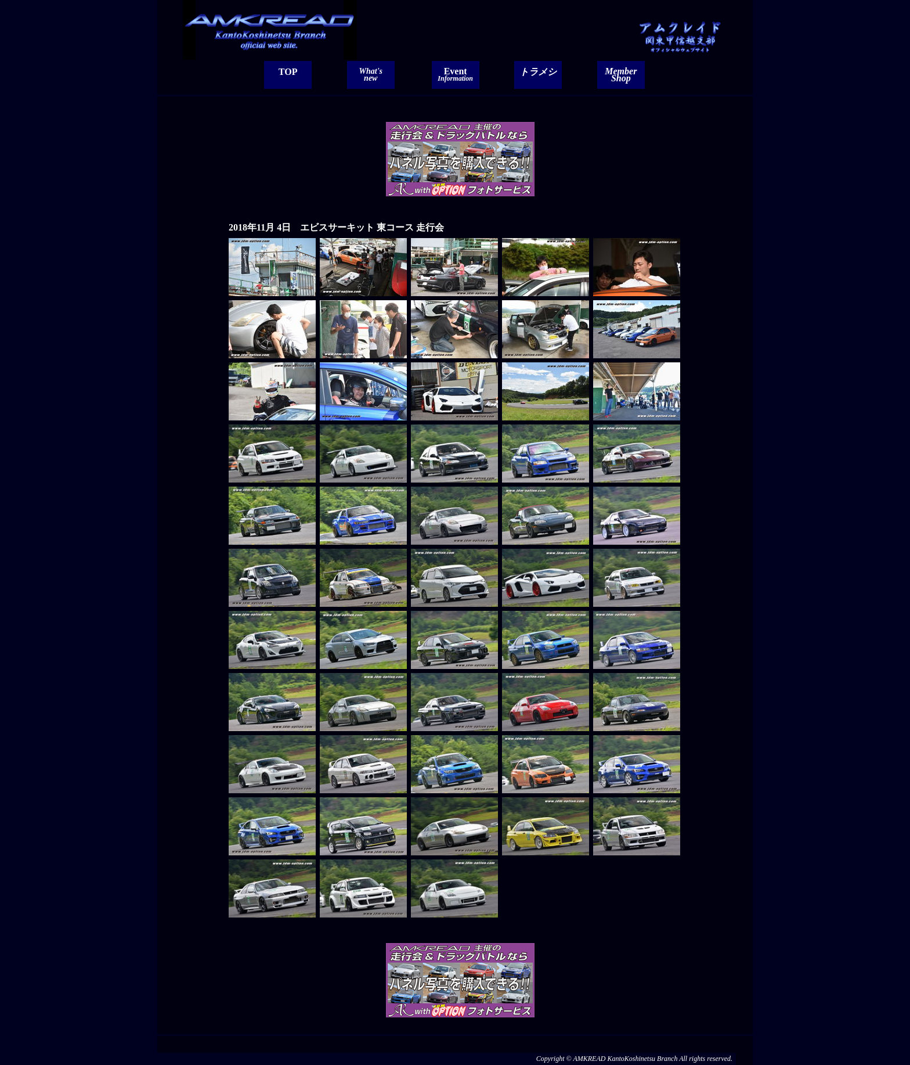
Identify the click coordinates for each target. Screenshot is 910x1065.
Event (455, 74)
